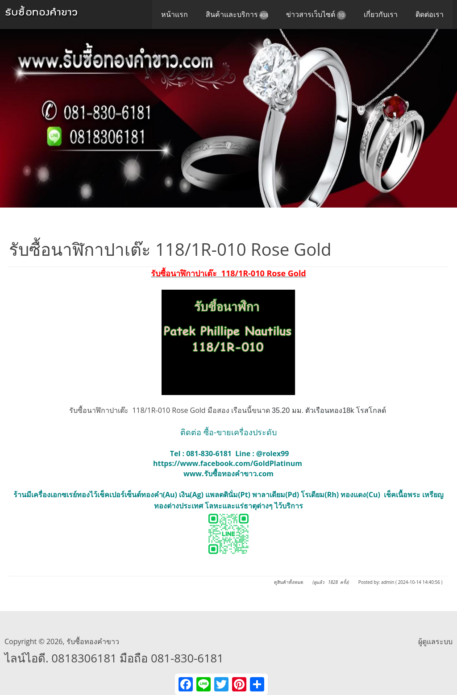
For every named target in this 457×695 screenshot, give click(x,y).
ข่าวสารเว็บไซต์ (316, 14)
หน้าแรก (174, 14)
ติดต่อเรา (429, 14)
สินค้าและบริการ (237, 14)
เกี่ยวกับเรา (381, 14)
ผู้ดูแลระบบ (435, 641)
